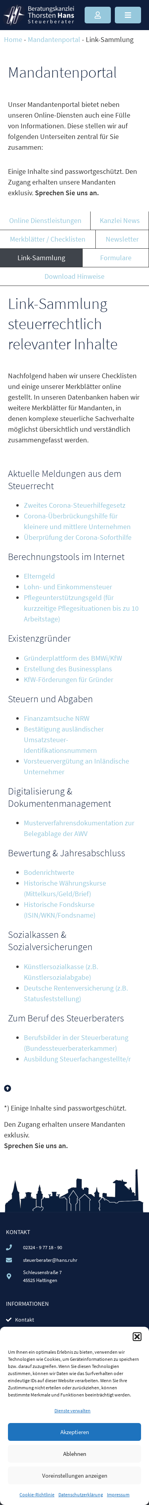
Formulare (116, 257)
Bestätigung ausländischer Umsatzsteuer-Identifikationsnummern (64, 739)
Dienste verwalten (72, 1411)
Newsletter (122, 239)
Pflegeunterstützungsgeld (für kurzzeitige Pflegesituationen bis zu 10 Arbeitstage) (81, 608)
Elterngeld (39, 576)
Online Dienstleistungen (45, 220)
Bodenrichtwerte (49, 872)
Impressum (118, 1494)
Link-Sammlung (41, 257)
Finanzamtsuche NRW (56, 718)
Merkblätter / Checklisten (47, 239)
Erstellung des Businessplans (68, 668)
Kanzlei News (120, 220)
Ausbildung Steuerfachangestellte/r (77, 1058)
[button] (137, 1337)
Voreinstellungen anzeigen (74, 1475)
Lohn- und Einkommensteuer (68, 586)
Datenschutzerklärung (80, 1494)
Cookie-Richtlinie (36, 1494)
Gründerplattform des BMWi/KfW (73, 658)
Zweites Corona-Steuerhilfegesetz (75, 505)
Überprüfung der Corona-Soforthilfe (78, 537)
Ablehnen (74, 1453)
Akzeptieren (74, 1432)
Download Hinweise (74, 276)
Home (13, 39)
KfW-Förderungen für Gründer (68, 679)
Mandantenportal (54, 39)
